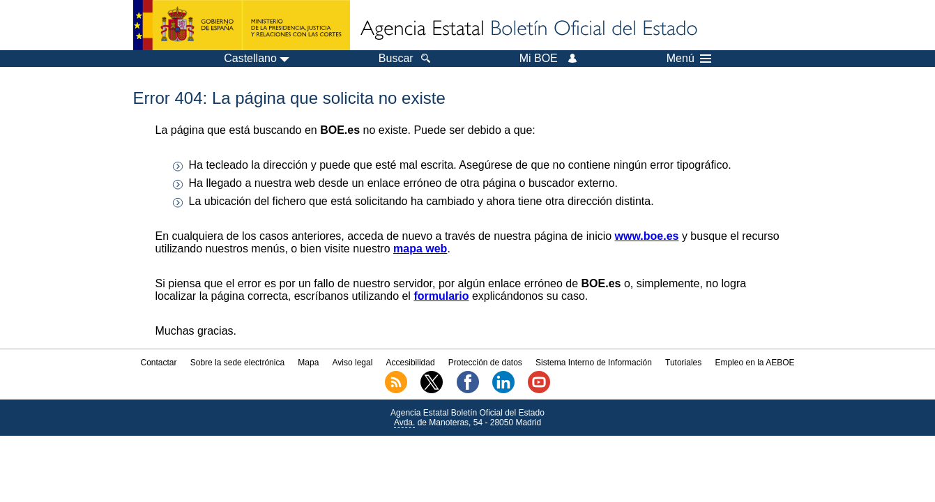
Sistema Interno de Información (593, 362)
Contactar (158, 362)
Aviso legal (353, 362)
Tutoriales (683, 362)
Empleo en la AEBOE (754, 362)
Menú (689, 58)
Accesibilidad (410, 362)
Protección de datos (485, 362)
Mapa (308, 362)
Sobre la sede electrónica (237, 362)
